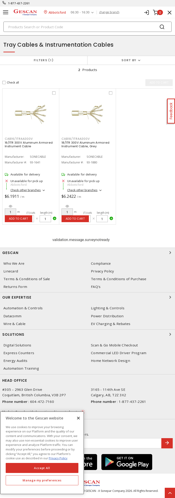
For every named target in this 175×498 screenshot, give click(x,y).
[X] (78, 418)
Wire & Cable (14, 324)
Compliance (101, 263)
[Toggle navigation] (5, 12)
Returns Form (15, 287)
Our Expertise (87, 297)
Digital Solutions (17, 345)
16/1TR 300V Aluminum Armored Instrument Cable (29, 144)
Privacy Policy (102, 271)
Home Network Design (110, 360)
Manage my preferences (42, 480)
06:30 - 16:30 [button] (80, 12)
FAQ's (95, 287)
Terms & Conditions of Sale (26, 279)
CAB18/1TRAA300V (76, 139)
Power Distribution (107, 316)
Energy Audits (15, 360)
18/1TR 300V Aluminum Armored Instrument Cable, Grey (85, 144)
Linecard (10, 271)
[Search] (87, 27)
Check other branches (25, 190)
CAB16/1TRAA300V (19, 139)
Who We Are (14, 263)
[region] (42, 452)
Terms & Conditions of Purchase (119, 279)
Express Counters (18, 353)
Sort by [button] (128, 60)
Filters (44, 60)
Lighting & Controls (107, 308)
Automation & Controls (23, 308)
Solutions (87, 334)
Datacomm (12, 316)
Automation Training (21, 368)
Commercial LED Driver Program (118, 353)
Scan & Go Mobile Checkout (114, 345)
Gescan (87, 252)
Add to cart (18, 219)
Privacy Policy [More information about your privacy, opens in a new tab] (58, 458)
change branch (109, 12)
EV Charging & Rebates (110, 324)
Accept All (42, 468)
